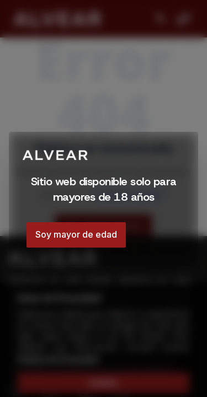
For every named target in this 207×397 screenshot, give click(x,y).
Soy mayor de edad (76, 234)
